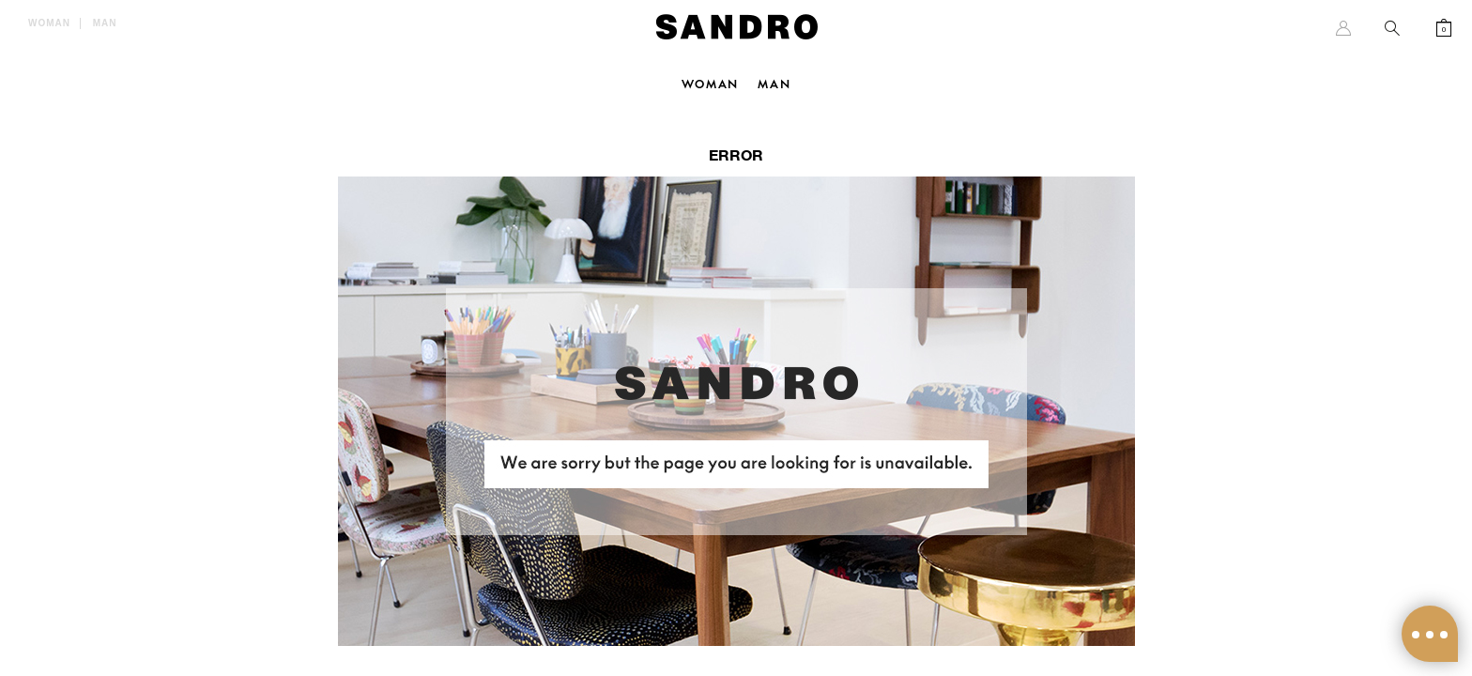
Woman (49, 23)
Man (105, 23)
